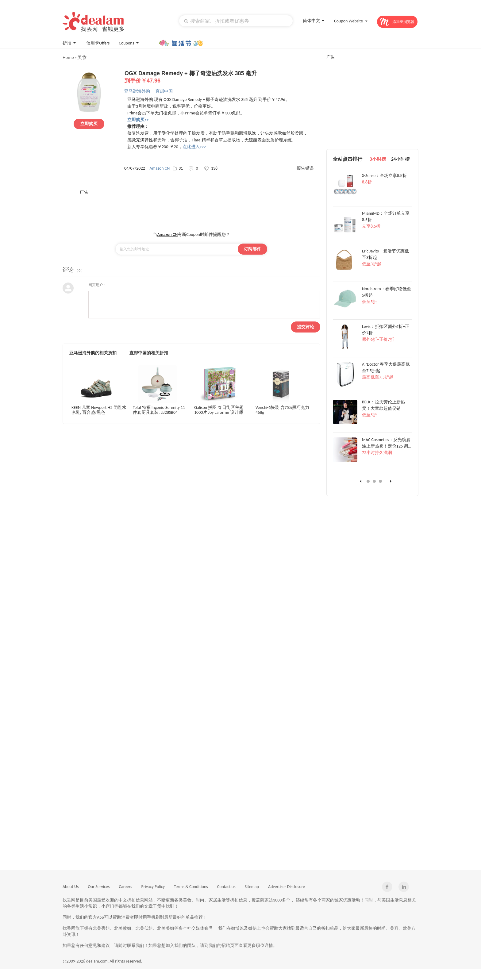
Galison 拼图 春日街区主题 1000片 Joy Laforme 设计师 (219, 410)
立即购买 (89, 123)
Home (68, 57)
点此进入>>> (194, 146)
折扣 (70, 42)
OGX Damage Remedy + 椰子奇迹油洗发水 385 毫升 (222, 77)
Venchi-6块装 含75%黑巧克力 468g (282, 410)
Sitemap (252, 886)
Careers (125, 886)
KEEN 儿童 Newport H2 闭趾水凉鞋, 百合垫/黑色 (98, 410)
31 (178, 168)
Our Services (99, 886)
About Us (71, 886)
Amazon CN (160, 168)
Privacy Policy (153, 886)
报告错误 (305, 168)
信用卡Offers (98, 43)
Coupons (129, 42)
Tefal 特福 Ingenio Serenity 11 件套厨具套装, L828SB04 (159, 410)
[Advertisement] (191, 209)
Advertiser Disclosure (286, 886)
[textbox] (236, 20)
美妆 (82, 57)
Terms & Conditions (191, 886)
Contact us (226, 886)
